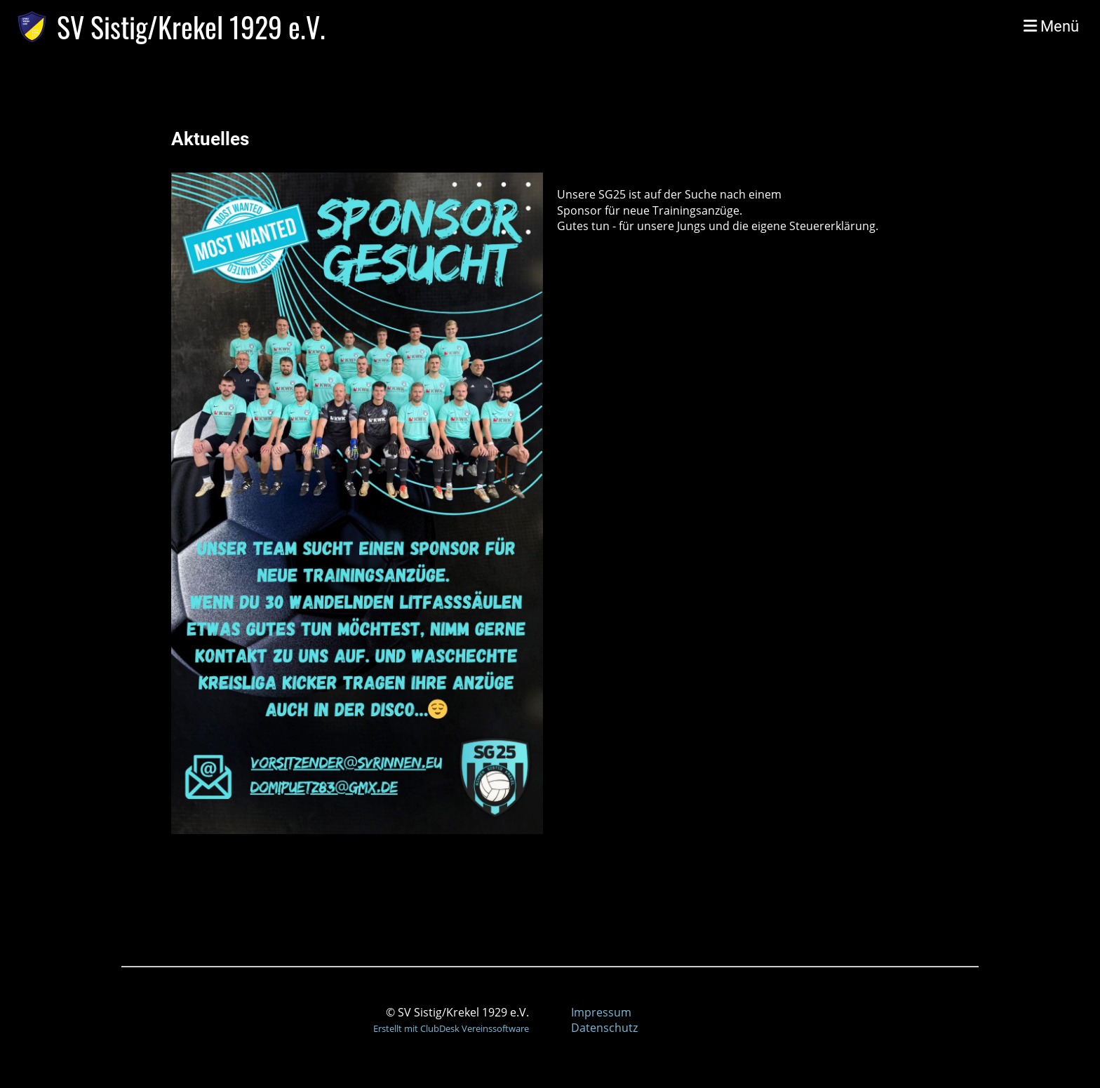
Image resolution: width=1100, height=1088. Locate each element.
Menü (1051, 26)
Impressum (601, 1012)
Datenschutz (604, 1027)
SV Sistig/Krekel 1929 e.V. (191, 26)
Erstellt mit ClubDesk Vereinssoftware (451, 1028)
